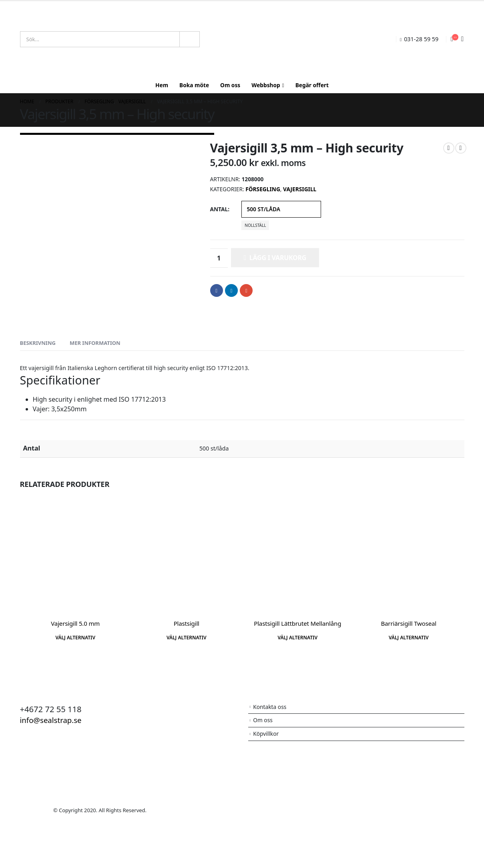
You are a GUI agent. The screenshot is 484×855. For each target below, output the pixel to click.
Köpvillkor (266, 735)
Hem (161, 85)
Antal (219, 209)
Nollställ (255, 225)
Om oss (230, 85)
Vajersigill (299, 189)
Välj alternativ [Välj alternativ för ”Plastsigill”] (187, 637)
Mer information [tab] (95, 342)
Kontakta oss (270, 707)
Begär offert (312, 85)
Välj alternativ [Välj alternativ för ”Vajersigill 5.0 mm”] (75, 637)
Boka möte (194, 85)
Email (246, 290)
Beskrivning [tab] (38, 342)
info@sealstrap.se (53, 719)
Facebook (216, 290)
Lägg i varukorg (277, 257)
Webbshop (265, 85)
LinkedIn (231, 290)
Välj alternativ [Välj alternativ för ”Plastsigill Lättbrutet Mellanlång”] (297, 637)
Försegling (262, 189)
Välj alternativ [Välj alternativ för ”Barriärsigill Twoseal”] (409, 637)
